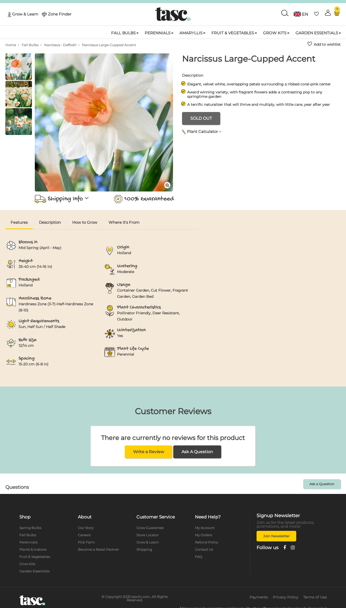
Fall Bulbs (30, 45)
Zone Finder (59, 13)
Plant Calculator (201, 131)
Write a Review (148, 451)
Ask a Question (321, 484)
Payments (259, 597)
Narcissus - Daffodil (60, 45)
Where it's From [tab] (124, 222)
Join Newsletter (276, 536)
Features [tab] (19, 222)
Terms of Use (315, 597)
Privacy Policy (285, 597)
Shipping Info (62, 199)
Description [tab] (50, 222)
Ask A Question (197, 451)
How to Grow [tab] (84, 222)
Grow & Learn (25, 13)
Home (10, 45)
